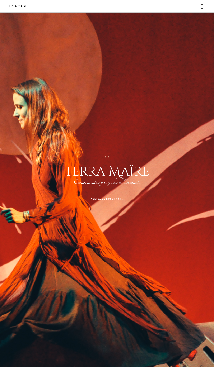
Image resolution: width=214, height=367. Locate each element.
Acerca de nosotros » (107, 199)
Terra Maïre (17, 6)
